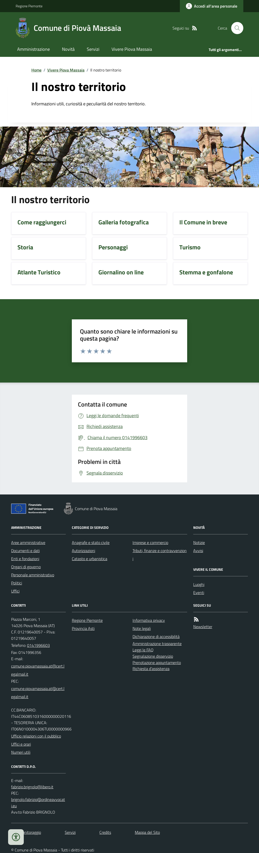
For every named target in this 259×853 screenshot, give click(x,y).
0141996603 (38, 645)
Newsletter (202, 627)
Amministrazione (33, 49)
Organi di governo (26, 567)
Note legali (142, 628)
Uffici (15, 591)
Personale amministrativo (32, 575)
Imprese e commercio (150, 542)
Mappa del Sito (147, 832)
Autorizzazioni (83, 551)
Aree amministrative (28, 542)
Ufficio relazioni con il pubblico (36, 736)
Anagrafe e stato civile (91, 542)
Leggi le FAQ (143, 650)
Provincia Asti (83, 628)
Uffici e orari (21, 744)
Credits (105, 832)
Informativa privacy (149, 620)
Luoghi (198, 584)
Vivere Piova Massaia (132, 49)
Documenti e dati (25, 551)
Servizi (93, 49)
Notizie (199, 542)
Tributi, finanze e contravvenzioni (160, 555)
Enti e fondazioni (25, 559)
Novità (68, 49)
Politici (16, 583)
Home (36, 70)
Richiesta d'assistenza (151, 669)
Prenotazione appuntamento (157, 662)
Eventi (198, 592)
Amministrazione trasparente (157, 644)
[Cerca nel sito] (235, 28)
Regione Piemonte (29, 6)
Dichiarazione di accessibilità (156, 636)
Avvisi (198, 551)
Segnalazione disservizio (153, 656)
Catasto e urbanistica (89, 559)
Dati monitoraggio (26, 832)
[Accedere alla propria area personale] (211, 6)
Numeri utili (20, 752)
